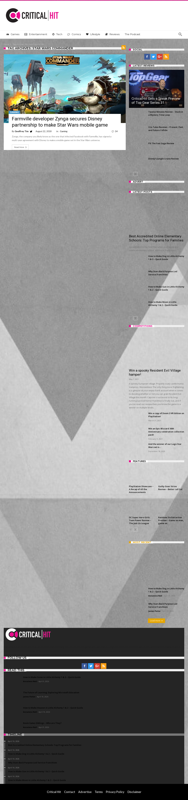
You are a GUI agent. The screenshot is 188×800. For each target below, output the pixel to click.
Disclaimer (134, 792)
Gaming (14, 112)
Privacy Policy (115, 792)
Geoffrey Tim (21, 131)
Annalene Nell (155, 596)
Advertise (85, 792)
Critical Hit (54, 792)
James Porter (154, 611)
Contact (69, 792)
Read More (20, 147)
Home (6, 44)
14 (116, 131)
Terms (99, 792)
